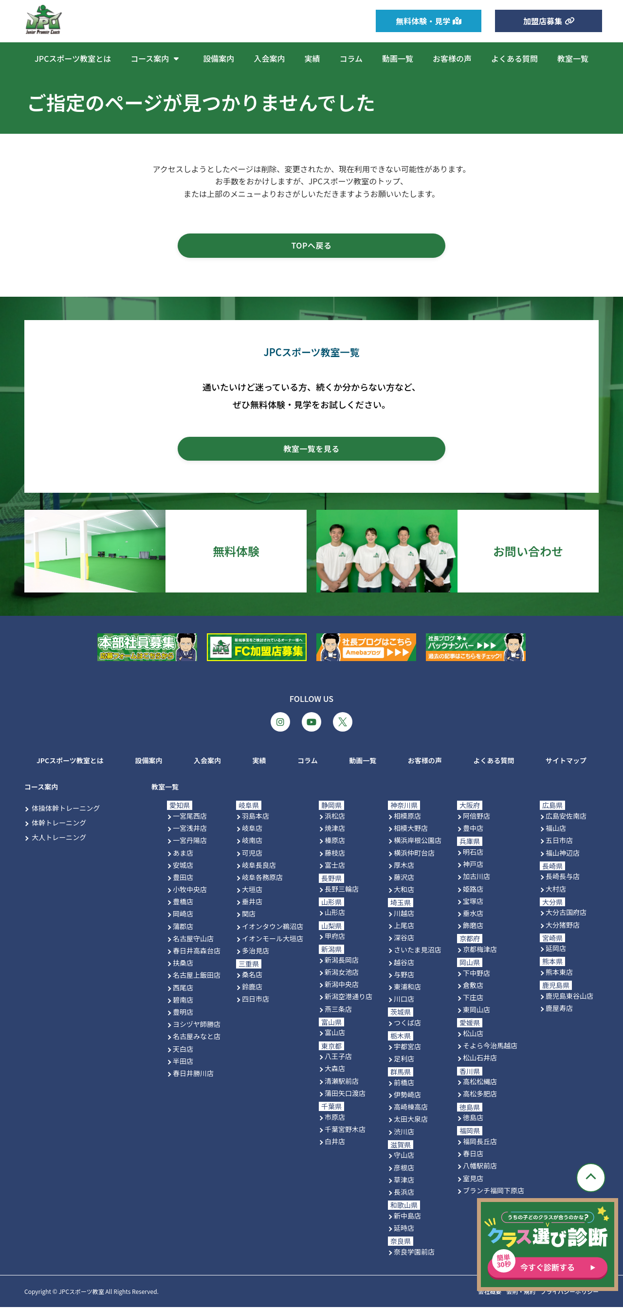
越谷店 (404, 963)
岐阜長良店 (259, 866)
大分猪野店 (563, 926)
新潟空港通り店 (348, 998)
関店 (249, 915)
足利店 (404, 1060)
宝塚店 (473, 902)
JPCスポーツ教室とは (73, 58)
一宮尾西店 (190, 818)
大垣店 (252, 891)
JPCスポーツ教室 (81, 1293)
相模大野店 (411, 830)
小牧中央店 (190, 891)
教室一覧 (572, 58)
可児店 (252, 854)
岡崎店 (183, 915)
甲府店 (335, 938)
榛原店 (335, 842)
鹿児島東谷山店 (569, 997)
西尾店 (183, 989)
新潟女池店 (342, 974)
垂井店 (252, 903)
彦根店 (404, 1169)
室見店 (473, 1179)
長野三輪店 (342, 890)
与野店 (404, 976)
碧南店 (183, 1001)
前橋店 (404, 1084)
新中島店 (407, 1217)
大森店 (335, 1070)
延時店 (404, 1229)
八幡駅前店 (480, 1167)
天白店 (183, 1050)
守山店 (404, 1157)
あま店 (183, 854)
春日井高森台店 (196, 952)
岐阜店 (252, 830)
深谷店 (404, 939)
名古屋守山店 (193, 940)
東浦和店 (407, 988)
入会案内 (269, 58)
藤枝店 (335, 854)
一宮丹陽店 (190, 842)
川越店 (404, 914)
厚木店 (404, 866)
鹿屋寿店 (559, 1010)
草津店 (404, 1181)
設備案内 (218, 58)
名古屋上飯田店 (196, 977)
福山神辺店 (563, 854)
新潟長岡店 (342, 961)
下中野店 (476, 974)
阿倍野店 (476, 818)
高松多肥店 (480, 1095)
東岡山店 (476, 1011)
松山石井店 (480, 1059)
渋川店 (404, 1133)
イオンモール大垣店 (272, 940)
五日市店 (559, 842)
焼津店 (335, 830)
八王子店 (338, 1058)
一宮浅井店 (190, 830)
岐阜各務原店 (262, 878)
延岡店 (556, 950)
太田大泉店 (411, 1121)
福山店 (556, 830)
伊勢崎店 (407, 1096)
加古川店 (476, 878)
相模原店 (407, 818)
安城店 (183, 866)
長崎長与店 (563, 878)
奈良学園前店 (414, 1253)
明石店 (473, 854)
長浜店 (404, 1193)
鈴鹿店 (252, 988)
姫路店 (473, 890)
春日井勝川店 (193, 1074)
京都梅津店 (480, 950)
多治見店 (255, 952)
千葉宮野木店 (345, 1130)
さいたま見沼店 (417, 951)
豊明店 (183, 1014)
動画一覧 (397, 58)
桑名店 (252, 976)
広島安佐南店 (566, 818)
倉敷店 (473, 986)
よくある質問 (514, 58)
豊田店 (183, 878)
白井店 (335, 1143)
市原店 (335, 1118)
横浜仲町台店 (414, 854)
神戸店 (473, 866)
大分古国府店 (566, 914)
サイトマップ (566, 762)
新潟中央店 (342, 986)
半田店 (183, 1062)
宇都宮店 (407, 1048)
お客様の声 (452, 58)
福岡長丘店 (480, 1143)
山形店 (335, 914)
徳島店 (473, 1119)
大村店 (556, 890)
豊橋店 (183, 903)
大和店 (404, 891)
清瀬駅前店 (342, 1082)
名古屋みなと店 (196, 1038)
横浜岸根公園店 (417, 842)
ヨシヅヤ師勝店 (196, 1026)
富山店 (335, 1034)
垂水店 (473, 914)
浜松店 (335, 818)
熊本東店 (559, 974)
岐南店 (252, 842)
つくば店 (407, 1024)
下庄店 (473, 999)
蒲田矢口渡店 (345, 1094)
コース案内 (156, 58)
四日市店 (255, 1000)
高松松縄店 (480, 1083)
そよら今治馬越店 (490, 1047)
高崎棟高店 (411, 1108)
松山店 (473, 1035)
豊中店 (473, 830)
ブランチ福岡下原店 (493, 1192)
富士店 (335, 866)
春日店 (473, 1155)
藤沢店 (404, 878)
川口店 (404, 1000)
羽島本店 (255, 818)
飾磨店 (473, 927)
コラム (351, 58)
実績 (312, 58)
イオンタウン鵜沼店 (272, 927)
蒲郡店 (183, 927)
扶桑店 (183, 964)
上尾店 (404, 927)
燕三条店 (338, 1010)
